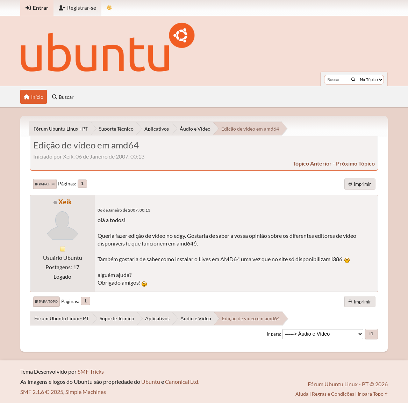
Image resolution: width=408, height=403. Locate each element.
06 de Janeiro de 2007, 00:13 (124, 210)
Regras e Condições (333, 394)
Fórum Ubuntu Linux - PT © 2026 (348, 384)
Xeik (65, 202)
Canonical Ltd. (182, 381)
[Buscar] (353, 80)
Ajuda (301, 394)
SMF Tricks (91, 371)
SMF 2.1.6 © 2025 (41, 391)
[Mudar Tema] (109, 8)
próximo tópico (355, 163)
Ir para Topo (46, 301)
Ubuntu (150, 381)
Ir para (273, 334)
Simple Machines (85, 391)
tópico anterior (312, 163)
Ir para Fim (45, 184)
